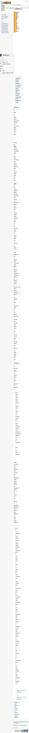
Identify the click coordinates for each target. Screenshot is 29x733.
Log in (27, 1)
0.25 (16, 595)
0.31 (17, 13)
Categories (16, 702)
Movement (17, 714)
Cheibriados (18, 433)
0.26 (16, 574)
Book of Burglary (6, 64)
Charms (19, 588)
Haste (16, 411)
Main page (3, 14)
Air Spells (16, 707)
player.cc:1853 (20, 690)
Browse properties (5, 32)
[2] (16, 371)
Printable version (4, 28)
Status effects (16, 716)
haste (15, 271)
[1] (16, 348)
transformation (17, 287)
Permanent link (4, 29)
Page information (5, 31)
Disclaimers (15, 727)
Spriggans (16, 275)
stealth (17, 627)
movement (16, 126)
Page (14, 5)
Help (2, 19)
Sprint (15, 481)
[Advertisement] (21, 30)
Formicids (17, 426)
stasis (16, 424)
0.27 (16, 555)
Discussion (18, 5)
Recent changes (4, 16)
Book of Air (5, 62)
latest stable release (17, 28)
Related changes (4, 25)
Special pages (4, 26)
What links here (4, 23)
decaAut (16, 228)
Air (3, 60)
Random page (4, 17)
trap (16, 631)
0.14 (16, 607)
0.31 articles (16, 704)
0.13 (16, 665)
